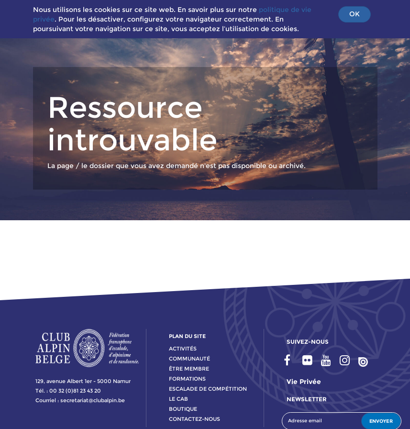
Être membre (189, 368)
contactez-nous (194, 419)
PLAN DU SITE (187, 336)
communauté (189, 358)
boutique (183, 409)
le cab (178, 398)
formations (187, 378)
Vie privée (304, 381)
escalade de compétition (208, 388)
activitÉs (183, 348)
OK (354, 14)
